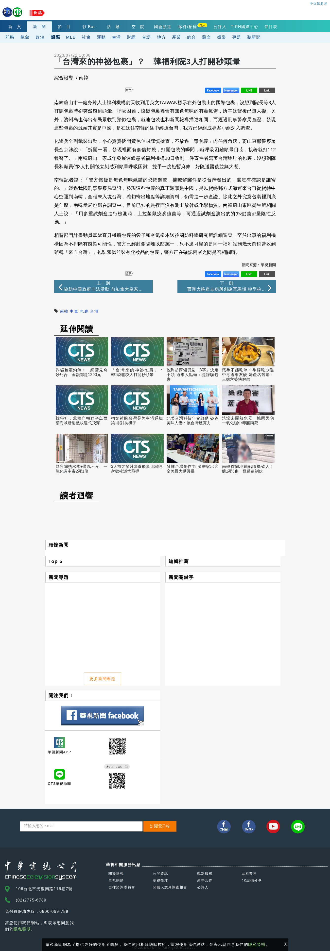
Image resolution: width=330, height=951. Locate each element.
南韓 (64, 311)
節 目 (64, 27)
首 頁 (14, 27)
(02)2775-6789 (31, 900)
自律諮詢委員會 (121, 887)
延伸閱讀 (76, 329)
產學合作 (204, 880)
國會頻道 (162, 27)
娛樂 (221, 37)
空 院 (138, 27)
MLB (71, 37)
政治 (40, 37)
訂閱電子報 (160, 826)
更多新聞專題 (102, 679)
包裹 (84, 311)
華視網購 (116, 880)
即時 (10, 37)
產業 (176, 37)
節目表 (271, 27)
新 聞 (39, 27)
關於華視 (116, 873)
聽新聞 (254, 37)
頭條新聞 (59, 544)
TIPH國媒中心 (245, 27)
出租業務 (249, 873)
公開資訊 (160, 873)
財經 (131, 37)
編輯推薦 (179, 561)
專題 (236, 37)
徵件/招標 (187, 27)
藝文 (206, 37)
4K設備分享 (252, 880)
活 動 (113, 27)
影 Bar (88, 27)
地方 (161, 37)
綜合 (191, 37)
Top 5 (56, 561)
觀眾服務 (204, 873)
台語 (146, 37)
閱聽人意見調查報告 (170, 887)
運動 (101, 37)
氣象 (25, 37)
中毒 (74, 311)
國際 (55, 37)
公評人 (220, 27)
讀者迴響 (76, 495)
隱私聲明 (22, 929)
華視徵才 (160, 880)
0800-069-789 (54, 911)
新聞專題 (59, 577)
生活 (116, 37)
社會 (86, 37)
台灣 (94, 311)
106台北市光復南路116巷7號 (44, 889)
